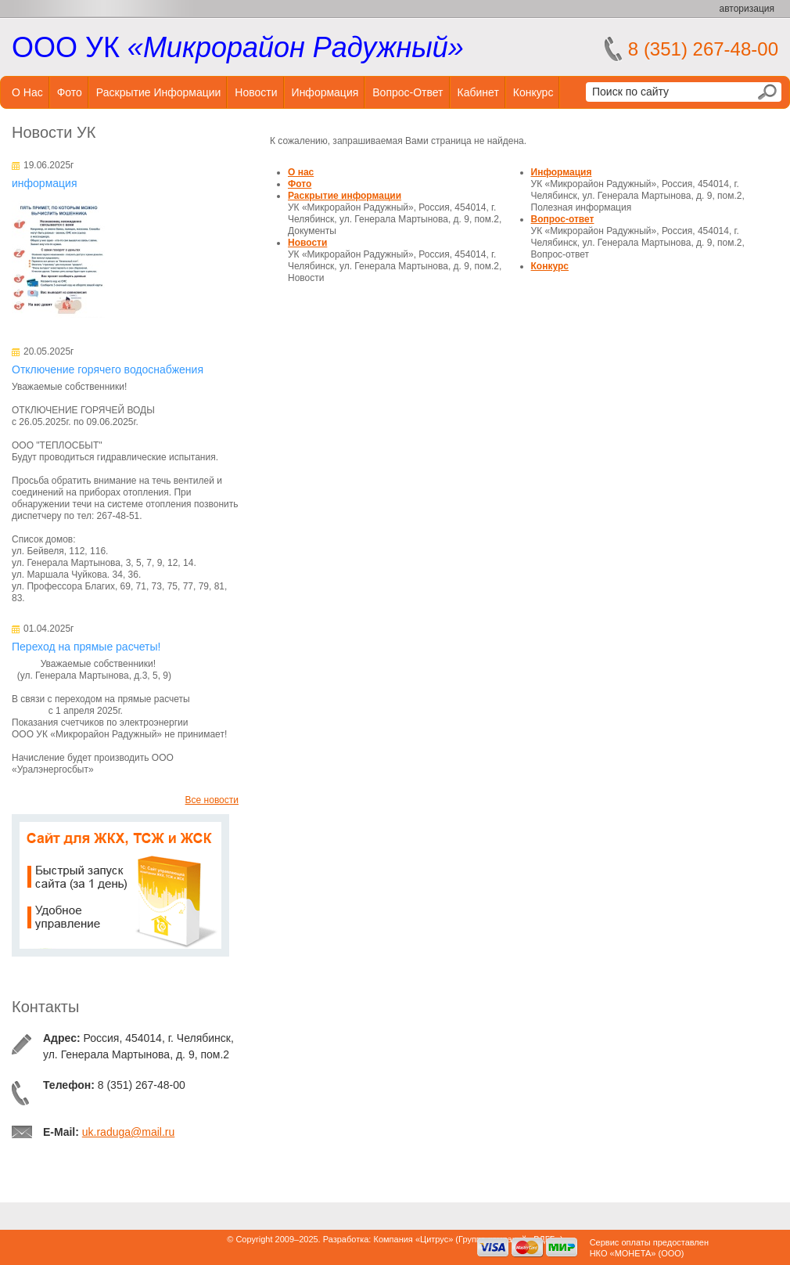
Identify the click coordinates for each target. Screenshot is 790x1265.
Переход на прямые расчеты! (86, 646)
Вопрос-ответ (407, 92)
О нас (27, 92)
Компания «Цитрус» (413, 1239)
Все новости (212, 800)
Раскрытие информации (158, 92)
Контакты (45, 1006)
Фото (69, 92)
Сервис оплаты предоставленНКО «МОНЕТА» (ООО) (649, 1248)
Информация (325, 92)
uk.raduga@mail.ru (128, 1132)
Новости (256, 92)
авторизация (747, 8)
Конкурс (533, 92)
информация (44, 183)
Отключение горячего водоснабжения (107, 369)
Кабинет (478, 92)
